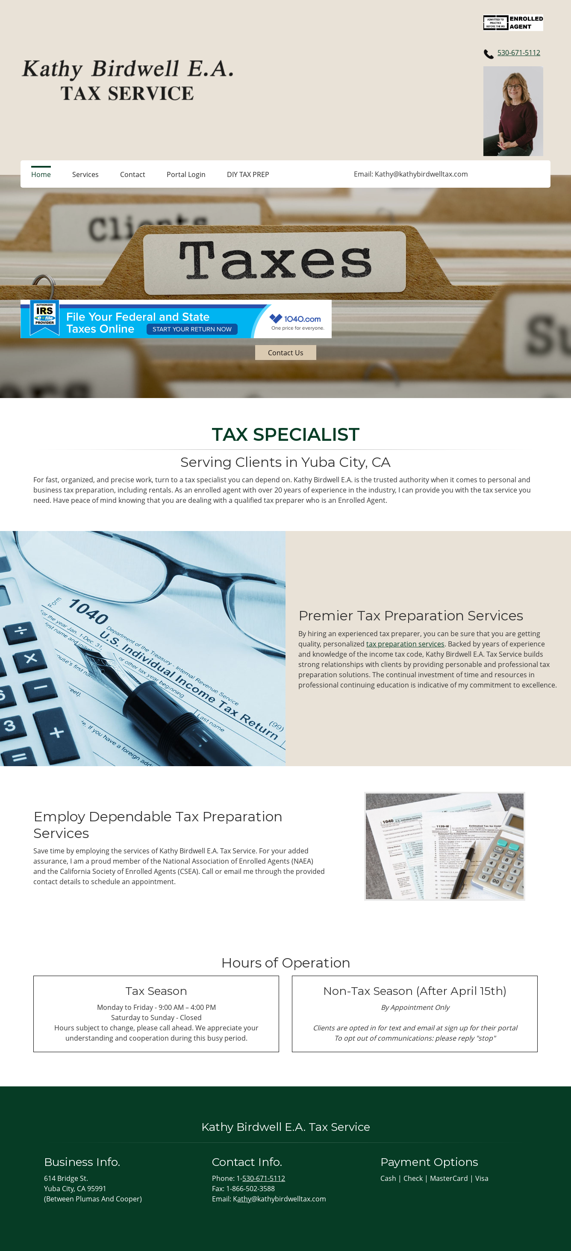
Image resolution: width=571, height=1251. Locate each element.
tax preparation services (405, 644)
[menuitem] (41, 174)
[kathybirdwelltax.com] (127, 80)
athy (244, 1199)
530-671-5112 (518, 52)
